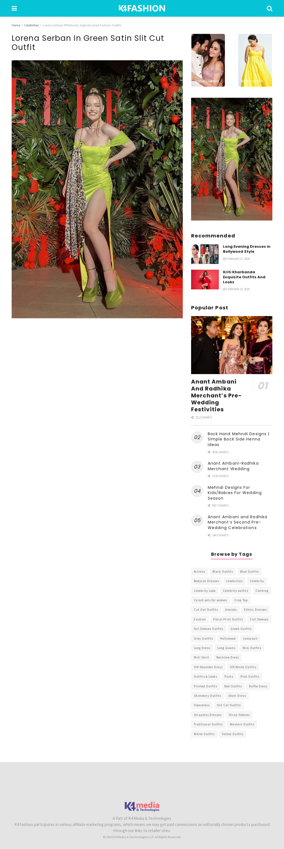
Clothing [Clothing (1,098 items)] (261, 591)
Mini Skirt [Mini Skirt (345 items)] (201, 657)
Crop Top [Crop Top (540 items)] (241, 600)
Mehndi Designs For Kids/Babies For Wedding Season (235, 493)
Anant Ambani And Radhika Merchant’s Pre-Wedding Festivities (216, 395)
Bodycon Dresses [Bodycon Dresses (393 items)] (206, 581)
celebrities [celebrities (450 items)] (234, 581)
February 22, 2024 (236, 289)
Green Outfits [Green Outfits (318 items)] (241, 629)
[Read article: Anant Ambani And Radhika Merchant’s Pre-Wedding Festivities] (231, 345)
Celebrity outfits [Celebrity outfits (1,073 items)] (235, 591)
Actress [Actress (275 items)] (199, 571)
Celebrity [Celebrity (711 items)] (257, 581)
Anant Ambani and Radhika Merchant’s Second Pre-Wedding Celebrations (237, 522)
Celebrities (31, 25)
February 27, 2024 (236, 259)
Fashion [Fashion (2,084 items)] (200, 619)
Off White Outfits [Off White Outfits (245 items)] (243, 667)
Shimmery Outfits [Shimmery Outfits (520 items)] (207, 696)
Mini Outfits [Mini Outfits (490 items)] (252, 648)
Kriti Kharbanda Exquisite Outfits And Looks (244, 277)
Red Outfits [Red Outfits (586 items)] (233, 686)
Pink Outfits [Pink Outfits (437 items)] (249, 676)
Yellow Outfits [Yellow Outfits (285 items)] (233, 734)
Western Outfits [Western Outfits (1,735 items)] (242, 724)
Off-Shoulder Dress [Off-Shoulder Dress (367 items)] (208, 667)
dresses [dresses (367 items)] (231, 610)
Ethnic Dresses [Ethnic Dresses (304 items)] (255, 610)
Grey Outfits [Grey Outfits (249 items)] (203, 638)
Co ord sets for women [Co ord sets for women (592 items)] (210, 600)
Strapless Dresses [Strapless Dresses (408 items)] (208, 715)
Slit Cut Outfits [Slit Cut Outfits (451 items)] (229, 705)
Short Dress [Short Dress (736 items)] (237, 696)
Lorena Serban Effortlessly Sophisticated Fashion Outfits (82, 25)
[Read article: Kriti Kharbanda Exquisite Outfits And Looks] (205, 280)
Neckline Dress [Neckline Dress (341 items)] (227, 657)
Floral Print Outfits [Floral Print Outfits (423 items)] (228, 619)
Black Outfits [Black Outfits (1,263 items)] (222, 571)
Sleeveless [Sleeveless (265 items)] (202, 705)
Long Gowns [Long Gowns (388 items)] (226, 648)
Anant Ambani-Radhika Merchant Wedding (233, 466)
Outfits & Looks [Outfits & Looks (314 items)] (205, 676)
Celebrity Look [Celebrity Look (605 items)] (205, 591)
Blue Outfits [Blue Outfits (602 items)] (249, 571)
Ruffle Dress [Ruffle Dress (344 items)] (258, 686)
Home (16, 25)
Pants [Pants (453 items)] (228, 676)
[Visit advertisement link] (231, 159)
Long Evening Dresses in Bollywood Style (246, 249)
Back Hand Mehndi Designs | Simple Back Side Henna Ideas (239, 439)
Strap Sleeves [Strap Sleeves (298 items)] (239, 715)
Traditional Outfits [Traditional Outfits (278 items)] (208, 724)
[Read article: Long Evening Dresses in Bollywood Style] (205, 254)
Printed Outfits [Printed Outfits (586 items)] (205, 686)
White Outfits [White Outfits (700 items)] (204, 734)
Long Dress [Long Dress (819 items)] (202, 648)
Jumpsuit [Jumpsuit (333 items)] (250, 638)
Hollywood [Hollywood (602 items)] (228, 638)
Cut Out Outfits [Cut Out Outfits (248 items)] (206, 610)
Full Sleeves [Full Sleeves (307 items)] (259, 619)
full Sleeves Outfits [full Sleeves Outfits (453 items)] (208, 629)
